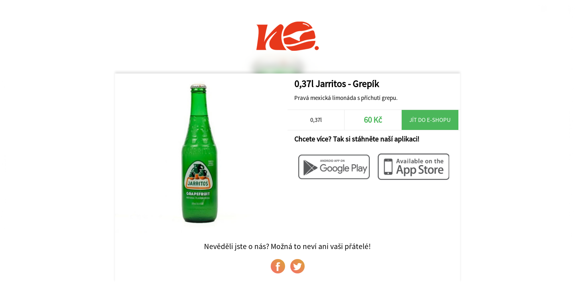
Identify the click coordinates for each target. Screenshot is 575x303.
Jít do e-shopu (430, 120)
